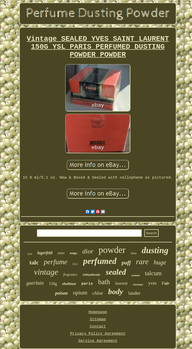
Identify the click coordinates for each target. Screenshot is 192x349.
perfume (56, 262)
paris (87, 284)
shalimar (69, 284)
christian (138, 284)
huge (160, 262)
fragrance (70, 274)
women (135, 275)
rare (142, 262)
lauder (134, 293)
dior (87, 251)
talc (34, 262)
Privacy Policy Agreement (98, 334)
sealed (116, 272)
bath (104, 282)
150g (53, 283)
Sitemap (98, 319)
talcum (153, 273)
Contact (98, 326)
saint (29, 253)
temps (73, 253)
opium (80, 292)
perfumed (100, 261)
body (115, 291)
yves (152, 283)
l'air (165, 283)
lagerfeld (44, 253)
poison (61, 293)
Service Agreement (97, 341)
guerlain (35, 283)
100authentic (92, 274)
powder (112, 250)
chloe (97, 293)
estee (61, 253)
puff (126, 263)
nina (134, 253)
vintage (46, 271)
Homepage (98, 312)
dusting (155, 250)
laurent (121, 283)
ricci (75, 264)
